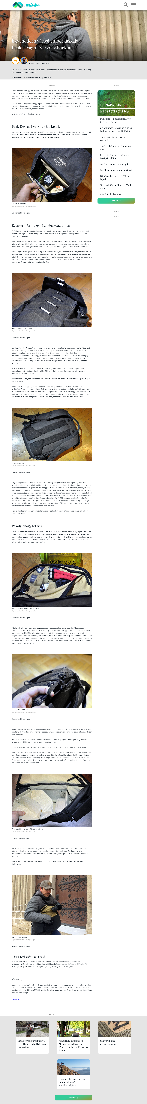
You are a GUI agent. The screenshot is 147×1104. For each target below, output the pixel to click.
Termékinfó (15, 999)
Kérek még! (116, 201)
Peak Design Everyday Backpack (38, 77)
